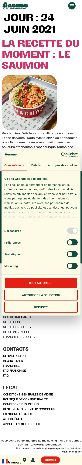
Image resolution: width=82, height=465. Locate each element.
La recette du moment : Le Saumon (40, 55)
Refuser (41, 307)
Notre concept (17, 327)
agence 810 (62, 448)
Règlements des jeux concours (29, 409)
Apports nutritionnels (21, 424)
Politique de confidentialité (25, 399)
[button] (72, 6)
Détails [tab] (36, 165)
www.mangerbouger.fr (47, 444)
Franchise (11, 365)
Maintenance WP (72, 452)
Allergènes (12, 419)
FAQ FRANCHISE (14, 370)
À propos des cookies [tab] (63, 165)
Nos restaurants (17, 317)
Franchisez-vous (19, 337)
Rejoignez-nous (16, 332)
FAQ (6, 375)
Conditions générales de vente (28, 394)
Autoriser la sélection (41, 295)
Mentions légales (17, 414)
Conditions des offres (21, 404)
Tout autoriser (41, 282)
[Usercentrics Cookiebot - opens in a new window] (61, 154)
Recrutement (14, 361)
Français (11, 462)
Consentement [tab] (14, 165)
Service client (14, 356)
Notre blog (12, 322)
